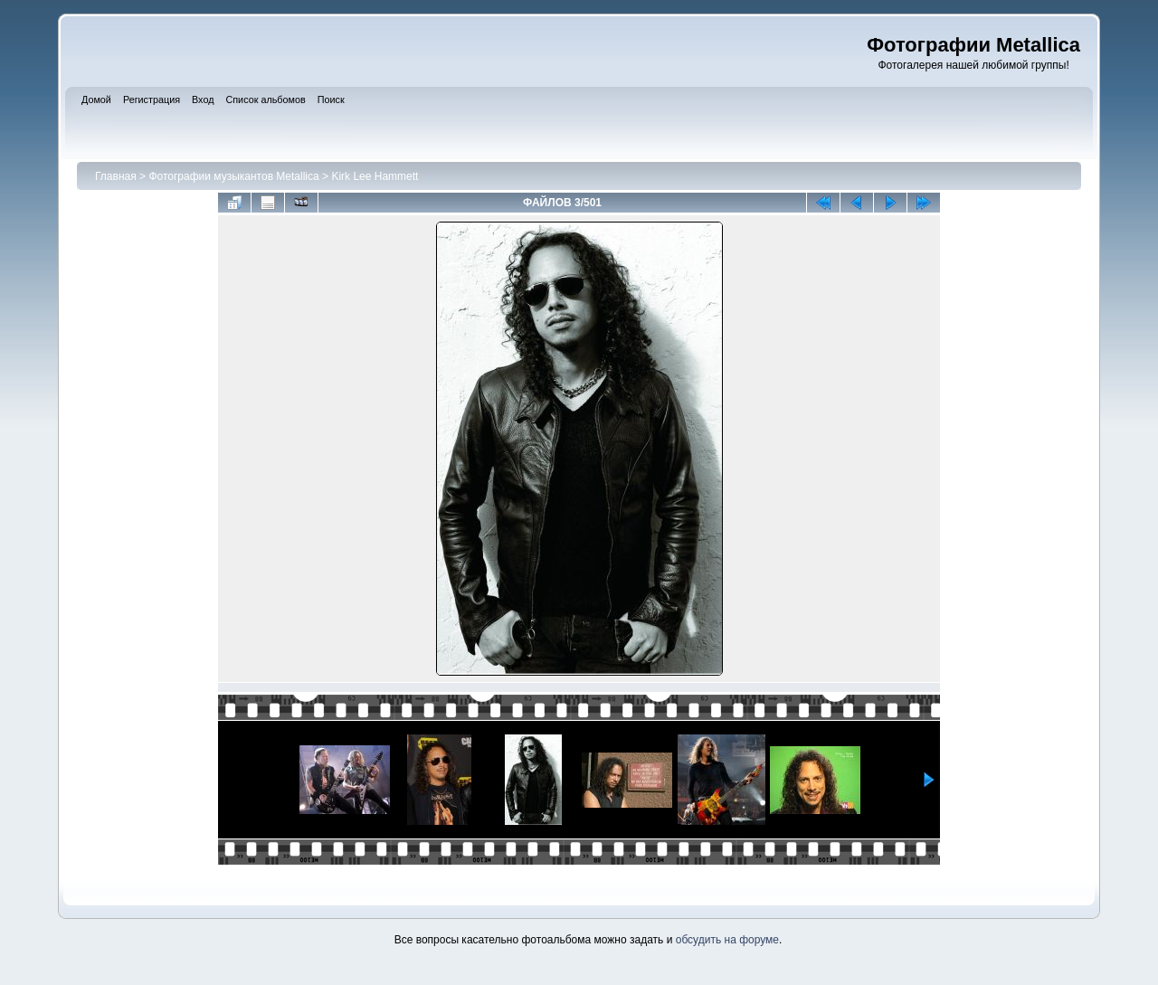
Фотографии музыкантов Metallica (233, 176)
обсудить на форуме (727, 939)
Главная (116, 176)
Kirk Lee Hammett (374, 176)
